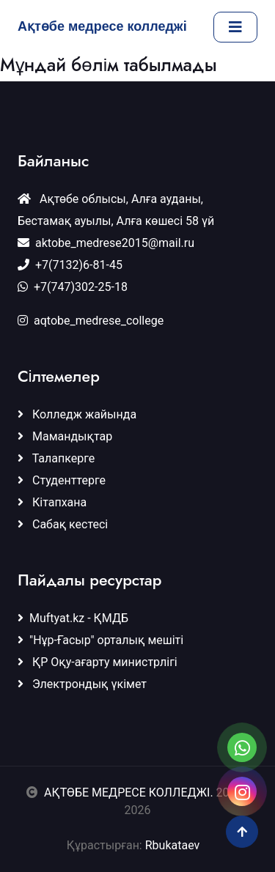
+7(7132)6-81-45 (70, 265)
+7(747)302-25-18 (73, 287)
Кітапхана (52, 502)
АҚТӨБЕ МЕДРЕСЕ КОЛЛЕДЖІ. (128, 792)
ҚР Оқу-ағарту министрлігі (97, 662)
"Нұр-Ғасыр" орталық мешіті (100, 640)
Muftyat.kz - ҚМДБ (73, 618)
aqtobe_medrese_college (91, 321)
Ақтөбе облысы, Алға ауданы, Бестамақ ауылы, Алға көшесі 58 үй (116, 210)
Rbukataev (176, 845)
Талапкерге (56, 458)
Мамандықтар (65, 436)
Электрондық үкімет (82, 684)
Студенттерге (62, 480)
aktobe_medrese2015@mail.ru (106, 243)
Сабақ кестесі (63, 524)
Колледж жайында (77, 414)
